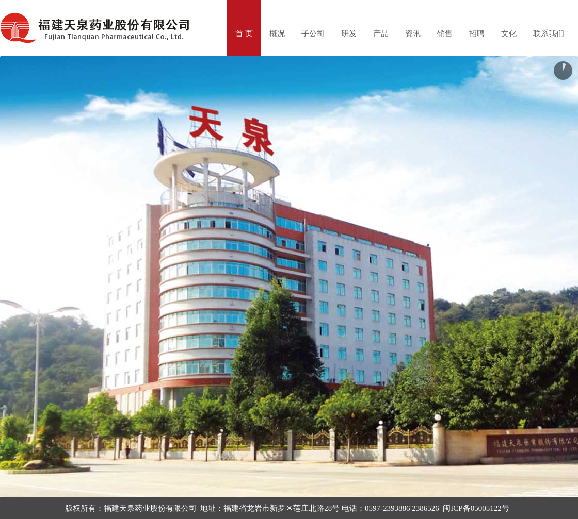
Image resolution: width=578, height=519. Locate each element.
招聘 (477, 33)
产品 (381, 33)
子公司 (313, 33)
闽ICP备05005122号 (476, 508)
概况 (277, 33)
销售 (445, 33)
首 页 (244, 33)
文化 (509, 33)
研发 (349, 33)
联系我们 (548, 33)
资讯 (413, 33)
